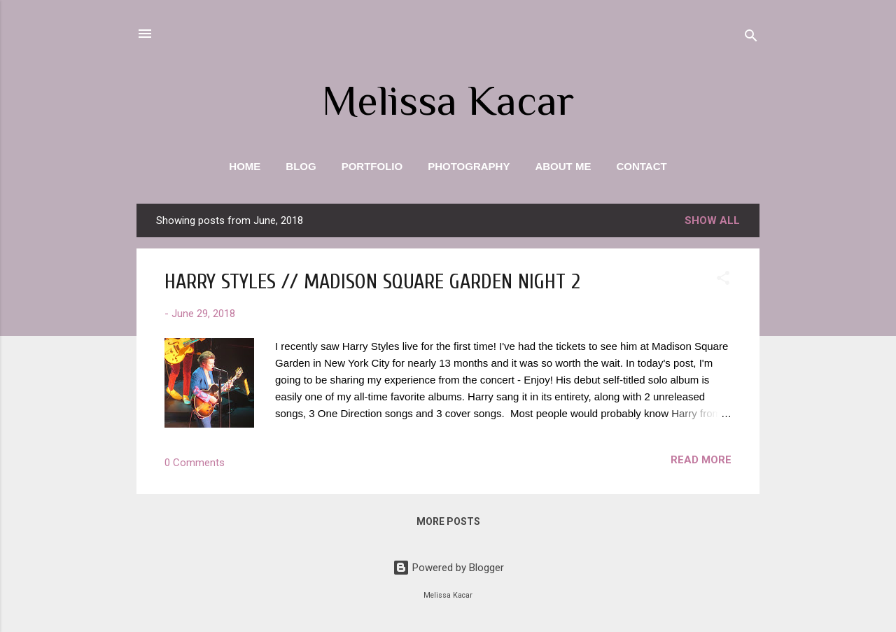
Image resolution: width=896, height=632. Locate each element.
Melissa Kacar (448, 100)
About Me (563, 166)
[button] (723, 280)
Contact (641, 166)
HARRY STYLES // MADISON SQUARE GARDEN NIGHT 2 (372, 281)
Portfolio (372, 166)
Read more (701, 460)
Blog (301, 166)
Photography (469, 166)
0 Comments (194, 462)
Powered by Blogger (448, 567)
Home (244, 166)
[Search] (751, 38)
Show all (712, 220)
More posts (448, 521)
